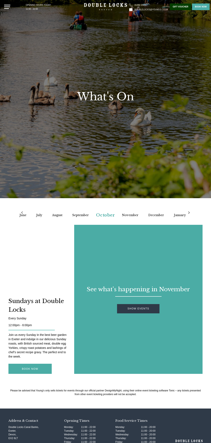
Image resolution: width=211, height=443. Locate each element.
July (39, 215)
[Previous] (22, 213)
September (80, 215)
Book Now (30, 368)
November (130, 215)
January (180, 215)
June (23, 215)
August (57, 215)
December (156, 215)
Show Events (138, 308)
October (105, 215)
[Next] (189, 213)
